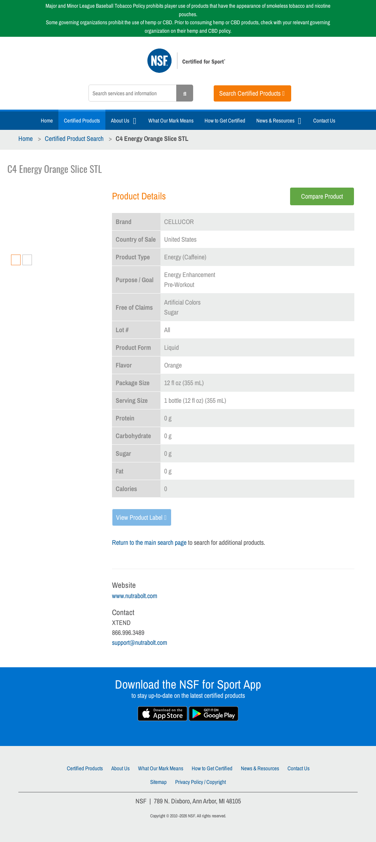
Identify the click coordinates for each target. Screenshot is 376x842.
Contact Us (324, 120)
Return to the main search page (149, 542)
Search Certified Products (250, 93)
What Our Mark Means (171, 120)
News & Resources (275, 120)
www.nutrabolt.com (134, 595)
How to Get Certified (225, 120)
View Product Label (139, 517)
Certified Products (82, 120)
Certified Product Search (74, 138)
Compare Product (322, 196)
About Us (120, 120)
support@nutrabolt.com (139, 642)
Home (47, 120)
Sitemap (158, 782)
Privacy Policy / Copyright (200, 782)
